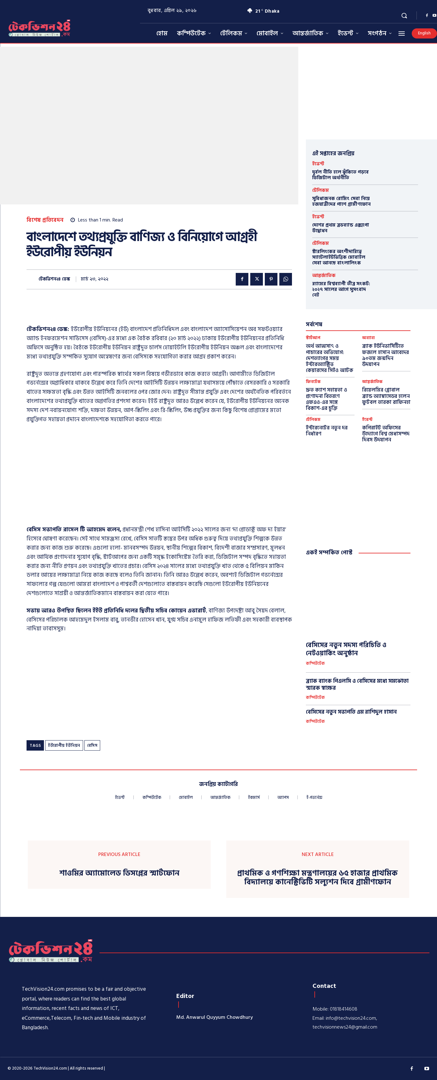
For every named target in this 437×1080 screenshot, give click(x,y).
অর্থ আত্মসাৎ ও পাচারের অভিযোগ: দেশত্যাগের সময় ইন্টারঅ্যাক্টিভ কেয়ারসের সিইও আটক (329, 358)
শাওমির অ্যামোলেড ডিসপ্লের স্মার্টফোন (119, 873)
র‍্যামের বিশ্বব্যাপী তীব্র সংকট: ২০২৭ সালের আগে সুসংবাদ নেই (341, 289)
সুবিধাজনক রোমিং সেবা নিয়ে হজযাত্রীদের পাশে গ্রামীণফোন (341, 201)
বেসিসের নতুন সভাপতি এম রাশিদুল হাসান (351, 712)
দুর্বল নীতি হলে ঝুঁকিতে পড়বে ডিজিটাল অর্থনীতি (340, 175)
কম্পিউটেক (315, 663)
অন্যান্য (368, 338)
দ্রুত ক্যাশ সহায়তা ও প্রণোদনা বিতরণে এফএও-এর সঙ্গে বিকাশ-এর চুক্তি (326, 399)
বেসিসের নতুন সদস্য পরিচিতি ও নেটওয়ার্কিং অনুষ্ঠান (346, 649)
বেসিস (92, 745)
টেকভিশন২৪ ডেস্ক (54, 279)
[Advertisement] (159, 476)
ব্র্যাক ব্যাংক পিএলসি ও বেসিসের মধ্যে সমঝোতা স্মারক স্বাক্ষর (357, 685)
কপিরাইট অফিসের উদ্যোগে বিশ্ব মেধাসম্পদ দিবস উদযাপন (386, 434)
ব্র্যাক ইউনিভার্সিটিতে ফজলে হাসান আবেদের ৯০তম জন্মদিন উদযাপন (385, 355)
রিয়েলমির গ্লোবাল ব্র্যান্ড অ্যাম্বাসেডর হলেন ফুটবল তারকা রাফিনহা (386, 396)
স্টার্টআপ (313, 338)
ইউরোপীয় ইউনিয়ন (64, 745)
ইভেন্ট (318, 164)
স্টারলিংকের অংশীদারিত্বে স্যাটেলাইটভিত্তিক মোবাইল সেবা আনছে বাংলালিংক (338, 257)
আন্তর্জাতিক (324, 275)
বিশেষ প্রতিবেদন (45, 220)
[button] (404, 15)
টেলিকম (320, 190)
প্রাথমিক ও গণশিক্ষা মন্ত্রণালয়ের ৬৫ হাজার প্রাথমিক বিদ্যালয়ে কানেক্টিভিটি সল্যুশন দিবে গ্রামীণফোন (317, 878)
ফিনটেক (313, 382)
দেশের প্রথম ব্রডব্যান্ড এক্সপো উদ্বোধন (340, 228)
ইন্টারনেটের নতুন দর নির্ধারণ (327, 431)
